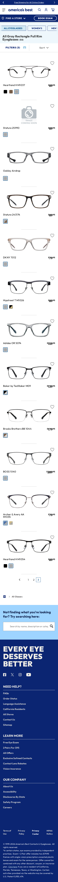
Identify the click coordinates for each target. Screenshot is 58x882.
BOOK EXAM (45, 18)
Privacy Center (36, 832)
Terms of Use (7, 832)
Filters (16, 47)
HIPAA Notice (50, 832)
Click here (12, 866)
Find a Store (13, 18)
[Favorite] (52, 61)
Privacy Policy (21, 832)
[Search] (29, 626)
